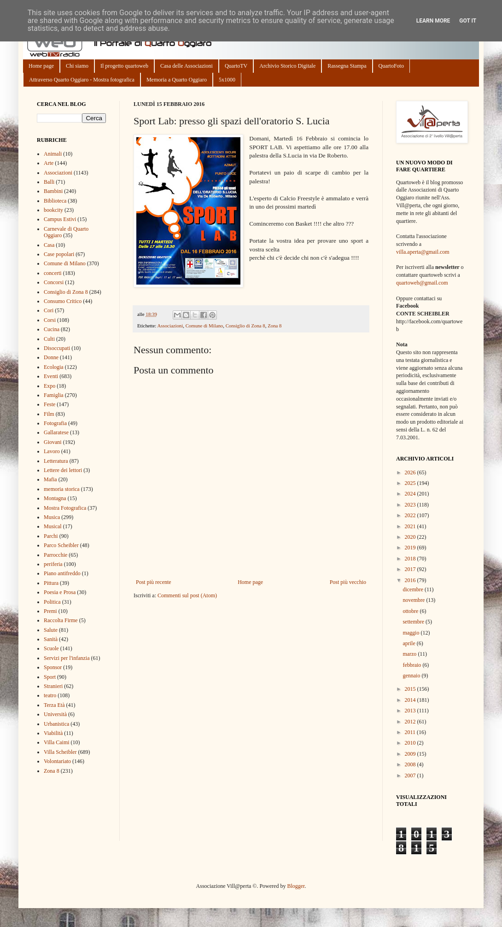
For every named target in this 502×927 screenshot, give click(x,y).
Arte (48, 163)
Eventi (51, 376)
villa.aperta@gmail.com (422, 252)
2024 (411, 493)
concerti (53, 273)
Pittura (51, 583)
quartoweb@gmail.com (422, 283)
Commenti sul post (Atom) (187, 595)
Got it (467, 20)
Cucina (51, 329)
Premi (50, 611)
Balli (49, 182)
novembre (414, 600)
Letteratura (56, 461)
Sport (50, 677)
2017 (411, 569)
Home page (41, 66)
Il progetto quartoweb (124, 66)
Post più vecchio (348, 582)
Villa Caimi (57, 742)
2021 (411, 526)
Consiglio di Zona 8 (245, 325)
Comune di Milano (204, 325)
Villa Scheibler (60, 752)
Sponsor (53, 667)
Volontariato (57, 761)
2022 (411, 515)
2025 (411, 483)
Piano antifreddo (62, 573)
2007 (411, 775)
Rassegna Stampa (346, 66)
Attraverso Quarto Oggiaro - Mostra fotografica (81, 79)
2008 (411, 764)
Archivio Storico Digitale (287, 66)
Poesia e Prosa (60, 592)
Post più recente (153, 582)
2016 (411, 580)
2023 (411, 504)
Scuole (51, 648)
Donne (51, 357)
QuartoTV (236, 66)
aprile (409, 643)
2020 (411, 537)
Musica (52, 517)
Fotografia (55, 423)
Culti (49, 339)
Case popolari (59, 254)
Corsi (50, 320)
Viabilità (53, 733)
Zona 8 (274, 325)
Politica (52, 602)
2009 (411, 754)
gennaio (412, 675)
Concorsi (54, 282)
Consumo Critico (63, 301)
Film (49, 414)
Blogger (295, 886)
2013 (411, 710)
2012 (411, 721)
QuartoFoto (391, 66)
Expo (49, 386)
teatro (50, 695)
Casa (49, 245)
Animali (53, 154)
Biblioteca (55, 201)
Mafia (50, 479)
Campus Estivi (60, 219)
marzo (410, 654)
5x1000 (227, 79)
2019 (411, 547)
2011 (411, 732)
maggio (411, 633)
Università (55, 714)
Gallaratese (56, 432)
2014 (411, 700)
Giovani (53, 442)
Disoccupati (57, 348)
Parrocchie (55, 555)
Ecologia (54, 367)
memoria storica (62, 489)
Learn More (433, 20)
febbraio (412, 665)
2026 (411, 472)
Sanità (51, 639)
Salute (51, 630)
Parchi (51, 536)
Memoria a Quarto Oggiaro (176, 79)
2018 (411, 558)
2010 (411, 743)
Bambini (53, 191)
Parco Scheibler (61, 545)
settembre (414, 621)
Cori (48, 310)
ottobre (411, 611)
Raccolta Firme (61, 620)
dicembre (414, 589)
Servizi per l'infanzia (66, 658)
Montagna (55, 498)
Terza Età (54, 705)
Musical (53, 526)
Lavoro (52, 451)
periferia (53, 564)
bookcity (53, 210)
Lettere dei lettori (63, 470)
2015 (411, 689)
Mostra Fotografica (65, 508)
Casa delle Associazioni (186, 66)
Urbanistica (56, 724)
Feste (49, 404)
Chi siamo (77, 66)
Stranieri (53, 686)
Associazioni (170, 325)
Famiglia (54, 395)
